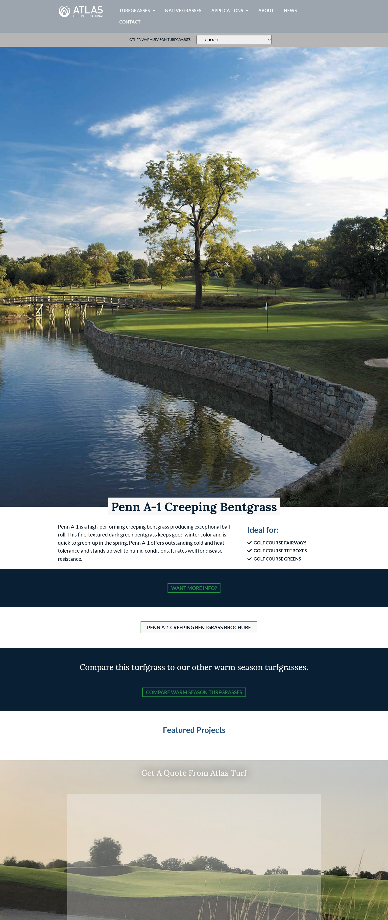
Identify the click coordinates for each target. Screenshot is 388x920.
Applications (229, 10)
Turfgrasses (137, 10)
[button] (199, 627)
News (290, 10)
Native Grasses (183, 10)
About (266, 10)
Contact (130, 22)
